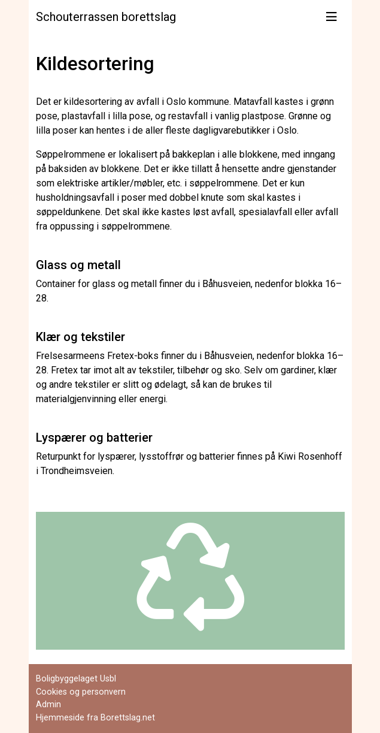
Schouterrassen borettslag (106, 17)
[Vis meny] (331, 17)
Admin (48, 704)
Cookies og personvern (81, 692)
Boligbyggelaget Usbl (76, 679)
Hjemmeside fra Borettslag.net (95, 718)
